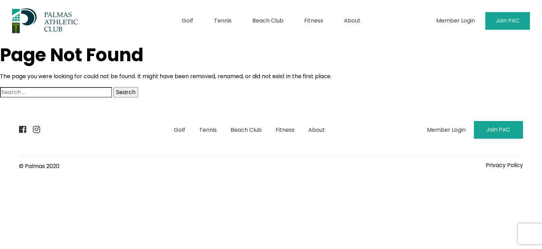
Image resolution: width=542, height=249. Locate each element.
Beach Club (267, 21)
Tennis (223, 21)
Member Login (455, 21)
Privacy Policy (504, 165)
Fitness (313, 21)
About (352, 21)
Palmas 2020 (42, 166)
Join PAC (508, 21)
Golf (187, 21)
